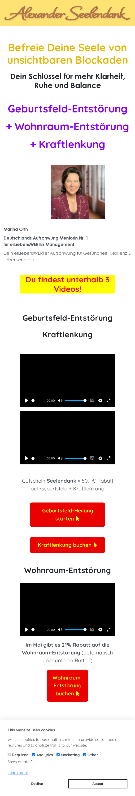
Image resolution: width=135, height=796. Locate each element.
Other (92, 754)
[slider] (38, 400)
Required (20, 754)
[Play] (26, 400)
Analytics (44, 754)
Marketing (70, 754)
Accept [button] (97, 784)
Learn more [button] (18, 772)
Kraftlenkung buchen (67, 545)
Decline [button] (37, 784)
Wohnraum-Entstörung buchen (67, 685)
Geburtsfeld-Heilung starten (67, 514)
